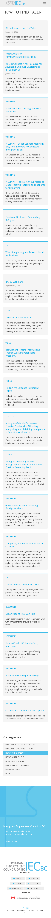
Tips (7, 577)
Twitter (17, 879)
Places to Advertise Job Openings (22, 675)
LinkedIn (33, 879)
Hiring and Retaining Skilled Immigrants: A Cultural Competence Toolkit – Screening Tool (23, 464)
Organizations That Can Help (20, 613)
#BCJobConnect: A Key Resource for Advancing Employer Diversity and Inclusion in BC (23, 66)
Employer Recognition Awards (20, 745)
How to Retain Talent (16, 761)
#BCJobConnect (13, 54)
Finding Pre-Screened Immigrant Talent (21, 389)
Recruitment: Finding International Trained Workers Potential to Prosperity (22, 352)
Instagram (15, 888)
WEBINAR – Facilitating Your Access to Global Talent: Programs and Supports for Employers (25, 184)
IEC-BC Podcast (34, 888)
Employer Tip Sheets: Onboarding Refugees (22, 219)
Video (8, 245)
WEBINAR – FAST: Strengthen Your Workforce (23, 110)
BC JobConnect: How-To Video (20, 28)
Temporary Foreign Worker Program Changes (24, 545)
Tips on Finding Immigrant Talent (22, 584)
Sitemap (25, 908)
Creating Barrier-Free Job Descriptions (25, 710)
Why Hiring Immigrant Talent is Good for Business (24, 254)
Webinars (10, 101)
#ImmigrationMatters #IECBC (20, 57)
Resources (10, 498)
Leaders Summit (12, 769)
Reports (9, 416)
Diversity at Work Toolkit (18, 317)
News (7, 773)
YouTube (17, 883)
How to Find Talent (14, 753)
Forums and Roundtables (17, 765)
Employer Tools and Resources (20, 749)
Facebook (33, 883)
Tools (8, 310)
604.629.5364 (11, 841)
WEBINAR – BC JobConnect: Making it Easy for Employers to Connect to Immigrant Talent (24, 146)
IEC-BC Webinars (14, 281)
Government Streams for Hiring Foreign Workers (21, 507)
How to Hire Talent (14, 757)
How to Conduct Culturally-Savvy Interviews (22, 645)
